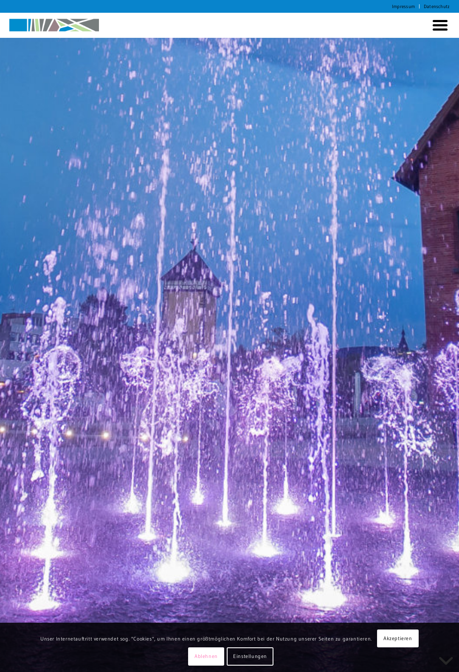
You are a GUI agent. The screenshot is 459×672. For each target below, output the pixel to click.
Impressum (403, 6)
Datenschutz (437, 6)
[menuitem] (404, 6)
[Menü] (438, 25)
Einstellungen (250, 656)
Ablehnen (206, 656)
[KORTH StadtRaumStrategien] (54, 25)
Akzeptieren (397, 638)
